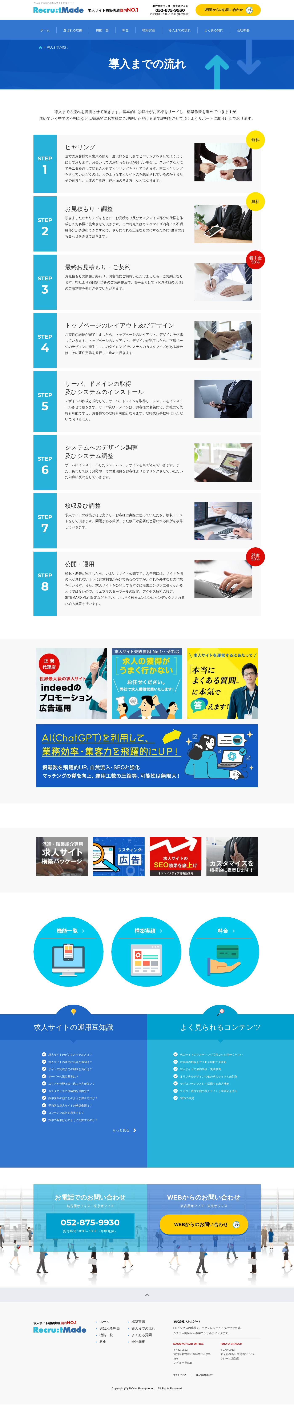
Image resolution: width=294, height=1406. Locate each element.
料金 (125, 30)
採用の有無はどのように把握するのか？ (80, 1138)
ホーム (45, 30)
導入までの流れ (180, 30)
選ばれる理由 (72, 30)
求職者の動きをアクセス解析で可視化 (210, 1064)
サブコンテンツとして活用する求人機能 (212, 1092)
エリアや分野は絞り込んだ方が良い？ (79, 1092)
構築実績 (148, 30)
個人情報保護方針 (210, 1376)
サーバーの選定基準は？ (68, 1082)
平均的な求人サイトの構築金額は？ (77, 1119)
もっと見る (121, 1150)
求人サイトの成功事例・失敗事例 (207, 1073)
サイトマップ (181, 1376)
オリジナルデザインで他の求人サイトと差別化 (217, 1082)
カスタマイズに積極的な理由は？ (75, 1101)
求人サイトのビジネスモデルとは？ (77, 1055)
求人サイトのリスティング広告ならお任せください (220, 1055)
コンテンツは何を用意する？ (72, 1129)
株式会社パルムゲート (190, 1322)
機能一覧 (102, 30)
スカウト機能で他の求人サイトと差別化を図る (217, 1101)
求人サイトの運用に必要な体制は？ (77, 1064)
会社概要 (243, 30)
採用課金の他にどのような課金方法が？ (80, 1110)
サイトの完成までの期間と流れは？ (77, 1073)
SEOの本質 (190, 1110)
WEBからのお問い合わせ (224, 10)
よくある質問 (213, 30)
